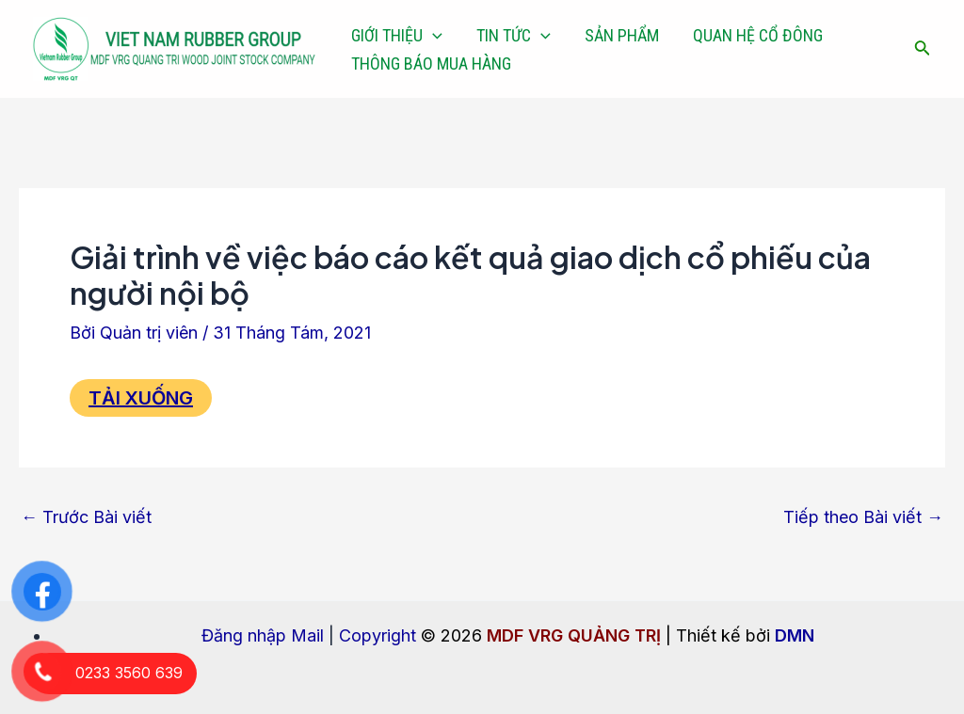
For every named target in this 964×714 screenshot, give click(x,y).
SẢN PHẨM (622, 35)
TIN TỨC (513, 36)
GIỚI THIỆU (396, 36)
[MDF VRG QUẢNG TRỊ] (174, 47)
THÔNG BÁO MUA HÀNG (431, 63)
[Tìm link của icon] (922, 49)
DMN (794, 635)
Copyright (377, 635)
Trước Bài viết (86, 517)
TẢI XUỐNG (140, 398)
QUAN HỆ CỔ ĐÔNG (758, 35)
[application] (432, 36)
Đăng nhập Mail (262, 635)
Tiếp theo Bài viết (863, 517)
